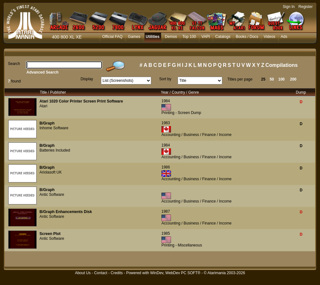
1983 (165, 123)
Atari (43, 106)
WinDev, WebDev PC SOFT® (175, 273)
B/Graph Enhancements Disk (65, 212)
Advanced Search (42, 72)
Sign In (289, 6)
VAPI (206, 36)
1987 (165, 211)
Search (14, 63)
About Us (82, 273)
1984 (165, 101)
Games (134, 36)
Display (87, 79)
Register (305, 6)
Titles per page (239, 79)
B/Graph (46, 123)
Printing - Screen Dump (181, 112)
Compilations (282, 65)
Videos (269, 36)
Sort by (165, 79)
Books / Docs (247, 36)
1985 (165, 233)
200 (293, 79)
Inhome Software (53, 128)
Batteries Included (54, 150)
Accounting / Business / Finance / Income (196, 134)
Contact (100, 273)
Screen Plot (49, 234)
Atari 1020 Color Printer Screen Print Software (81, 101)
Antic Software (51, 194)
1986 (165, 167)
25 (263, 79)
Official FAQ (112, 36)
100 (281, 79)
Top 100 (189, 36)
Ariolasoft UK (50, 172)
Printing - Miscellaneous (181, 245)
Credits (116, 273)
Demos (171, 36)
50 (272, 79)
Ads (284, 36)
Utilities (152, 36)
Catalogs (222, 36)
